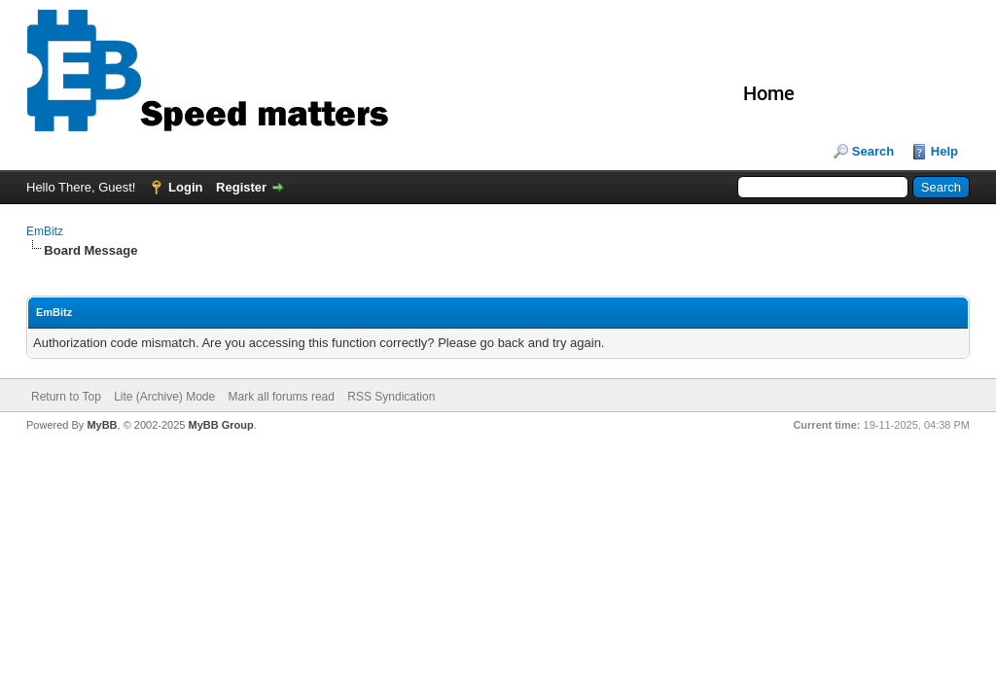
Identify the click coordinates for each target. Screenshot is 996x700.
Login (185, 187)
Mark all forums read (282, 396)
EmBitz (44, 231)
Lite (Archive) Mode (164, 396)
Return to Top (66, 396)
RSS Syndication (391, 396)
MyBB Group (220, 425)
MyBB (102, 425)
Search (873, 151)
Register (241, 187)
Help (944, 151)
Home (769, 93)
